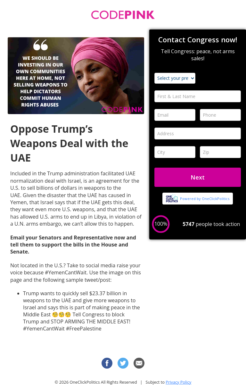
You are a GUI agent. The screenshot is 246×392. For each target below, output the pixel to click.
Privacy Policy (178, 382)
